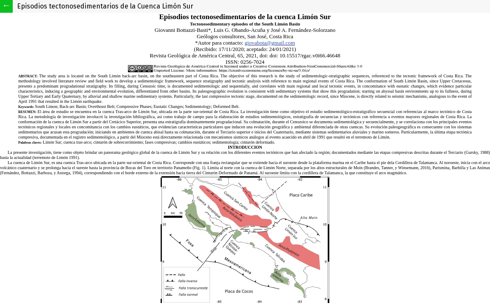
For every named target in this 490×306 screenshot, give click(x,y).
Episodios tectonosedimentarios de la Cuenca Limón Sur (105, 6)
